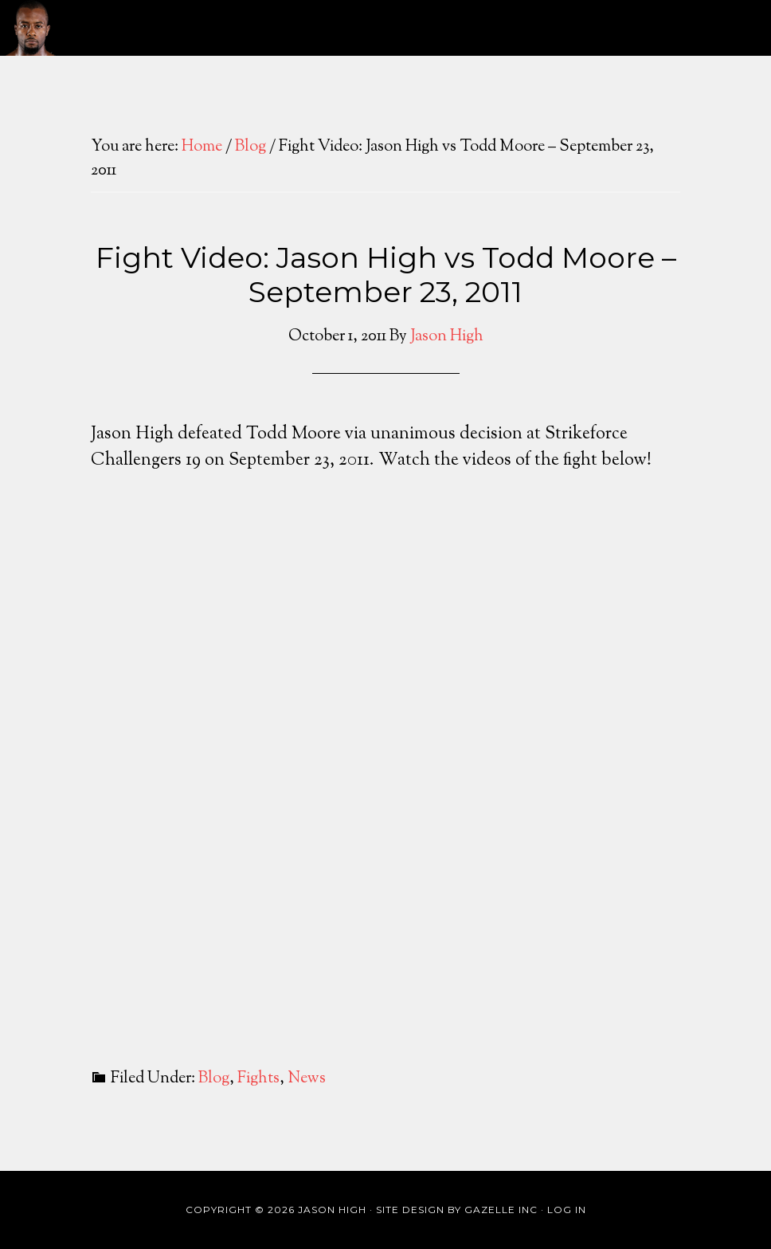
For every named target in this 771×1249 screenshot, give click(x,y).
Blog (213, 1078)
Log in (566, 1210)
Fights (258, 1078)
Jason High (31, 28)
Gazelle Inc (501, 1210)
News (307, 1078)
